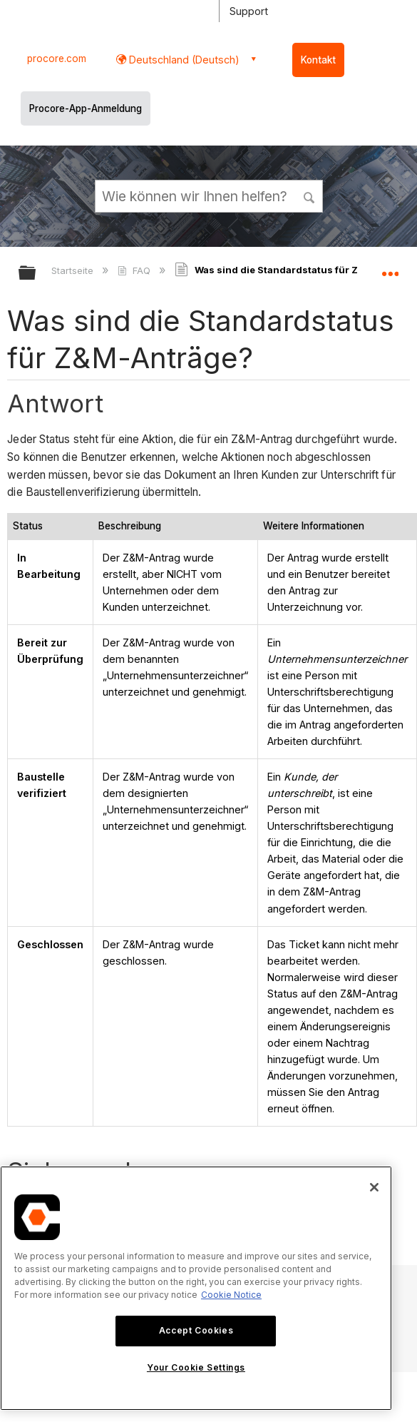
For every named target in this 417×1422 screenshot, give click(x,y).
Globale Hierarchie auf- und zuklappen (36, 273)
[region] (196, 1288)
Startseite (73, 270)
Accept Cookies (196, 1330)
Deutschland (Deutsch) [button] (183, 60)
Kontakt (318, 60)
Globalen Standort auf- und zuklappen (389, 268)
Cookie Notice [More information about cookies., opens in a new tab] (231, 1294)
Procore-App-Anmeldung (85, 108)
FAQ (135, 270)
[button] (309, 195)
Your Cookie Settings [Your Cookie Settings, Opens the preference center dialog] (196, 1367)
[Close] (374, 1187)
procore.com (56, 58)
